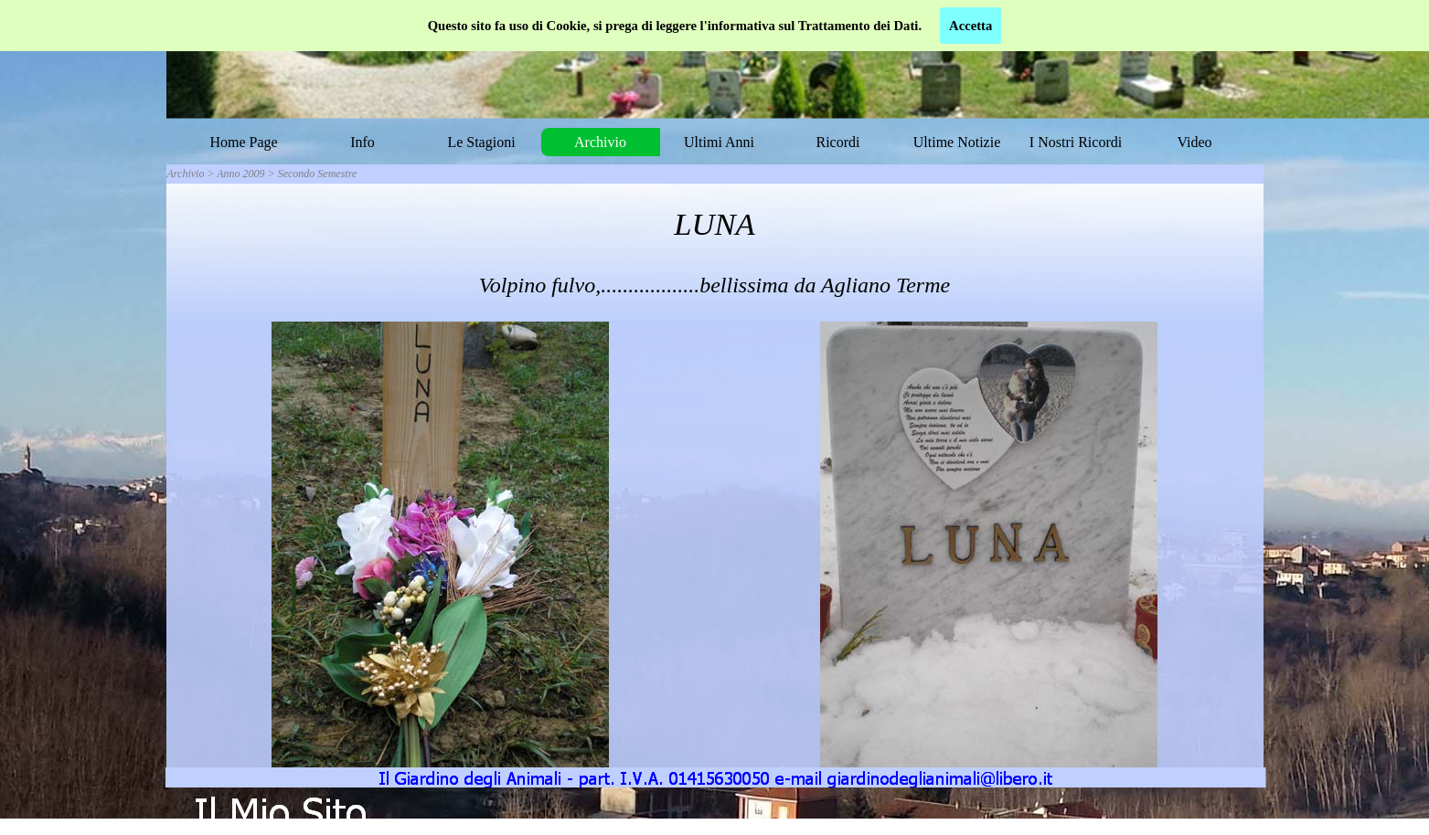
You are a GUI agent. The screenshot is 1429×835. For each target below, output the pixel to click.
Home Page (243, 142)
